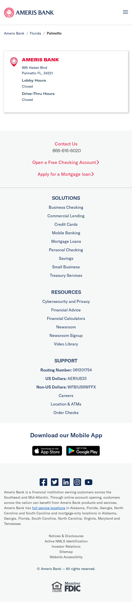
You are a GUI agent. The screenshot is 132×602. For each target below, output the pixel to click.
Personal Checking (66, 249)
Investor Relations (66, 546)
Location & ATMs (66, 404)
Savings (66, 258)
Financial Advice (66, 309)
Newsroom (66, 326)
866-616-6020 (66, 150)
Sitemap (66, 551)
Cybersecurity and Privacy (66, 301)
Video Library (66, 343)
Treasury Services (66, 275)
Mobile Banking (66, 232)
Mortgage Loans (66, 241)
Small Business (66, 266)
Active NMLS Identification (66, 541)
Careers (66, 395)
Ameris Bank (14, 33)
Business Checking (66, 207)
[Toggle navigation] (125, 12)
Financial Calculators (66, 318)
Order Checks (66, 412)
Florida (35, 33)
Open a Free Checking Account (66, 162)
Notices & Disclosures (66, 536)
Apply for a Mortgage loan (66, 174)
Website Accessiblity (66, 557)
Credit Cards (66, 224)
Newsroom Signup (66, 335)
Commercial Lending (66, 215)
